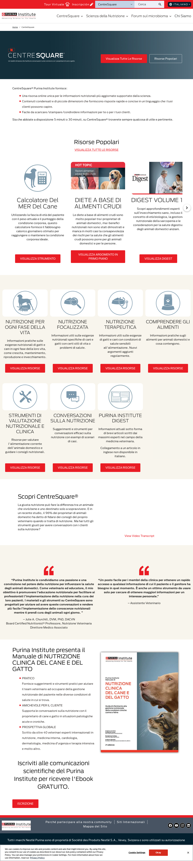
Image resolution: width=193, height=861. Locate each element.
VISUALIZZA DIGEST (158, 258)
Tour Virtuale (57, 4)
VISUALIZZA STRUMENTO (37, 258)
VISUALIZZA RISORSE (25, 368)
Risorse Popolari (165, 58)
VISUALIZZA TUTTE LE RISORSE (96, 149)
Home (15, 27)
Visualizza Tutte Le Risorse (124, 58)
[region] (96, 853)
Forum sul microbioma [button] (151, 15)
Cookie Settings (137, 852)
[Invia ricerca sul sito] (161, 4)
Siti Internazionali (131, 822)
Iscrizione (25, 803)
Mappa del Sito (95, 826)
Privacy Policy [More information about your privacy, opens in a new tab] (37, 858)
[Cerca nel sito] (146, 4)
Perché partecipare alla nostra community (79, 822)
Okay (158, 852)
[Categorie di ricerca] (114, 4)
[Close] (188, 852)
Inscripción (82, 4)
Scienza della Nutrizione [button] (107, 15)
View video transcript (139, 535)
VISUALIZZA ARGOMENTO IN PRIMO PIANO (98, 256)
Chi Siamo (183, 16)
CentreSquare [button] (70, 15)
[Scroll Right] (187, 207)
